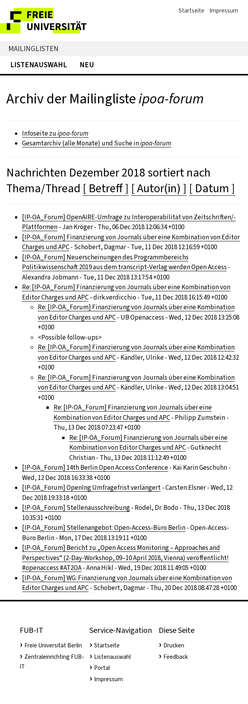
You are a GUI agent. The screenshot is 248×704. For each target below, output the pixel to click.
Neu (87, 65)
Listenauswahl (38, 65)
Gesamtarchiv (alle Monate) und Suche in (96, 143)
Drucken (173, 645)
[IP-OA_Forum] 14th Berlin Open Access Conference (95, 467)
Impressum (223, 11)
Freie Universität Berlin (53, 645)
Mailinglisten (33, 48)
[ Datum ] (212, 188)
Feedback (175, 657)
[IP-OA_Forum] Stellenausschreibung (76, 507)
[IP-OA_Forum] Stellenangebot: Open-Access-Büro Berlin (103, 527)
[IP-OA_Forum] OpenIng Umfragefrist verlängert (91, 487)
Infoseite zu (55, 133)
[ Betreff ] (106, 188)
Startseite (191, 11)
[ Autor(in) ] (159, 188)
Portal (102, 668)
